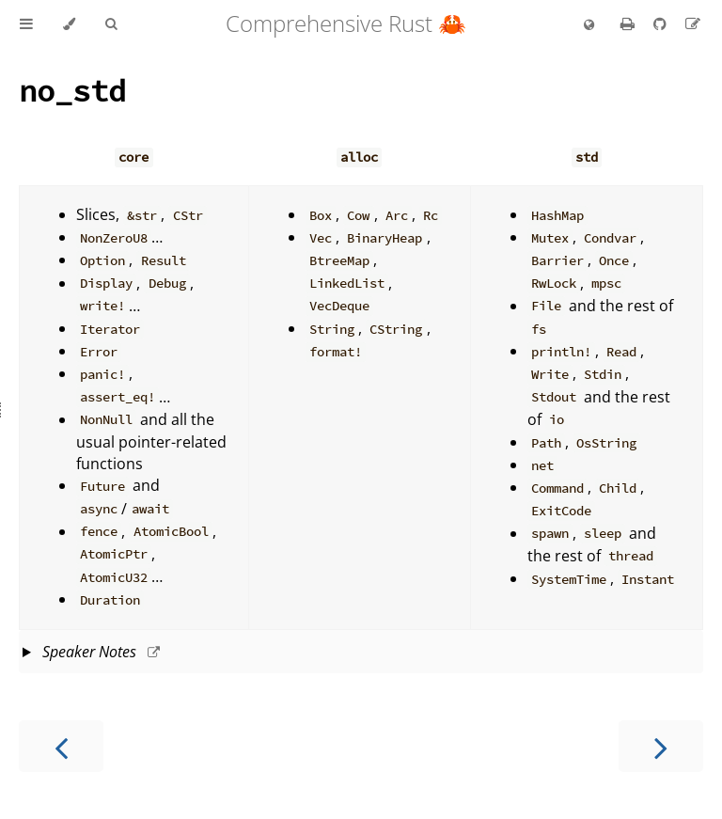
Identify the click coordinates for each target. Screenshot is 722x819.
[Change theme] (69, 24)
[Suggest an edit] (693, 23)
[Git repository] (662, 23)
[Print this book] (629, 23)
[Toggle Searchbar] (111, 24)
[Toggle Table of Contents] (26, 24)
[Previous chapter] (61, 746)
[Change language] (589, 25)
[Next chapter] (661, 746)
